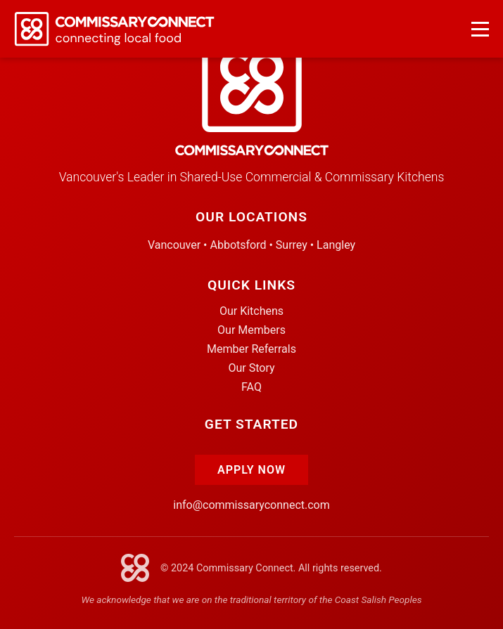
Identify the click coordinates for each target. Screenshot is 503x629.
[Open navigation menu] (480, 29)
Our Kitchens (251, 311)
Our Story (251, 368)
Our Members (251, 330)
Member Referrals (251, 349)
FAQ (251, 387)
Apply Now (251, 469)
